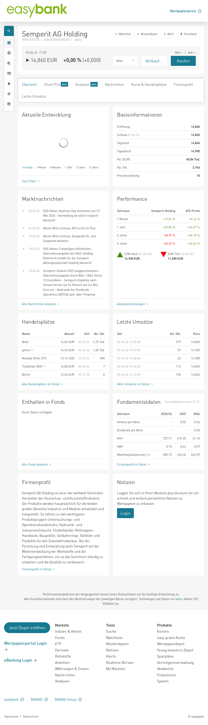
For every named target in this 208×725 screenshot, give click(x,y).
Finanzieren (166, 674)
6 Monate (55, 167)
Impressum (11, 716)
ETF (58, 643)
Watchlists (114, 637)
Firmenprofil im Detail (134, 464)
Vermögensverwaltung (175, 662)
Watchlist (123, 34)
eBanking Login (20, 660)
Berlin (26, 374)
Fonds (60, 637)
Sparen (163, 681)
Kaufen (183, 60)
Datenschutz (31, 716)
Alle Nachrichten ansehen (41, 304)
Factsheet (188, 34)
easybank (14, 699)
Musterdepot (147, 34)
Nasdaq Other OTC (34, 358)
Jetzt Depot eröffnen (27, 627)
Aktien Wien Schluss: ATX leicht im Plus (69, 228)
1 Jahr (69, 167)
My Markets (115, 668)
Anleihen (62, 662)
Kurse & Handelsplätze (149, 84)
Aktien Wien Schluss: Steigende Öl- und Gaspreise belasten (69, 238)
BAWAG (39, 699)
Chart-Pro (56, 84)
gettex (28, 350)
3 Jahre (80, 167)
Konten (163, 631)
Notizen (112, 650)
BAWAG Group (68, 699)
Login (125, 513)
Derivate (62, 650)
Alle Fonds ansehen (37, 464)
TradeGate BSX (34, 366)
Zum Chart (31, 181)
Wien (25, 342)
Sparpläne (165, 656)
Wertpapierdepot (170, 643)
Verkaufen (154, 60)
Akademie (165, 668)
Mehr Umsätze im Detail (135, 384)
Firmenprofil (183, 84)
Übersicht (29, 84)
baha (179, 599)
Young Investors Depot (175, 650)
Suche (111, 631)
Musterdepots (117, 643)
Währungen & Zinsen (72, 668)
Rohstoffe (63, 656)
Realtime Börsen (120, 662)
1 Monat (41, 167)
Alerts (111, 656)
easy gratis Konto (171, 637)
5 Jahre (93, 167)
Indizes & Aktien (68, 631)
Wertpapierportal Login (25, 646)
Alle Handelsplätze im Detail (43, 384)
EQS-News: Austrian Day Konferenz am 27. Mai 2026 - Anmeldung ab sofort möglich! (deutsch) (72, 215)
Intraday (27, 167)
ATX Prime (193, 211)
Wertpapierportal (186, 11)
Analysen (86, 84)
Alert (168, 34)
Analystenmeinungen (133, 304)
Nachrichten (114, 84)
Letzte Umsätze (34, 96)
